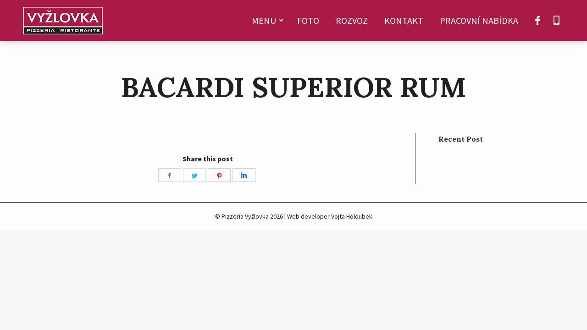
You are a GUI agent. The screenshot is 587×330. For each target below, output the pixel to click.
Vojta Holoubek (351, 216)
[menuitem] (266, 20)
